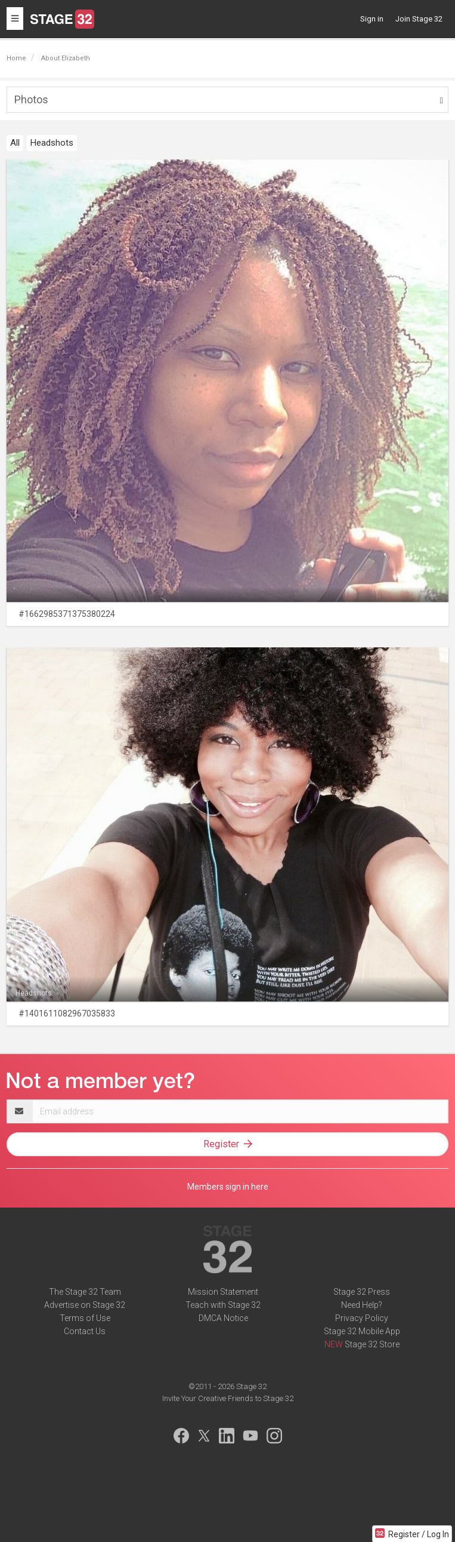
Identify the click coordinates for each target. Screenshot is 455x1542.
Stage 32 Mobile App (362, 1331)
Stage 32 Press (361, 1292)
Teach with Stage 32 (223, 1305)
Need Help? (361, 1305)
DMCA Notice (223, 1318)
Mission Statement (223, 1292)
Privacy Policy (361, 1318)
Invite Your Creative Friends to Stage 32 (227, 1398)
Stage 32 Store (372, 1344)
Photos (31, 99)
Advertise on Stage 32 (84, 1305)
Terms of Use (85, 1318)
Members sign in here (227, 1186)
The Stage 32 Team (85, 1292)
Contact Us (85, 1331)
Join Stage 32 (418, 18)
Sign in (371, 18)
